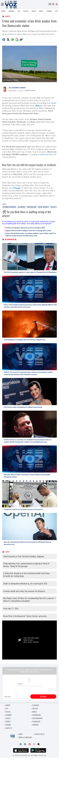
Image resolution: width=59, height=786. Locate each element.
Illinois (21, 207)
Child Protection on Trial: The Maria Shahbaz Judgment (23, 557)
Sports (8, 722)
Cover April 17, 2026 (10, 609)
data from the (46, 154)
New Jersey (43, 207)
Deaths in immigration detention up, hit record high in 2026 (25, 228)
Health (34, 11)
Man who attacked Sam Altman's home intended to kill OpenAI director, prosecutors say (27, 543)
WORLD (41, 11)
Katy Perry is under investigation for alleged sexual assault (23, 407)
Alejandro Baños (17, 88)
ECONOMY (49, 11)
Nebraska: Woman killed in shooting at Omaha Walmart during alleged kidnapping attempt (27, 476)
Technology (36, 722)
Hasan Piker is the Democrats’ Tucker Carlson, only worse (25, 616)
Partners (35, 725)
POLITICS (25, 11)
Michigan (31, 207)
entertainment (37, 719)
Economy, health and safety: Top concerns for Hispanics (24, 591)
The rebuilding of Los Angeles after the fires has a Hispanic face (24, 340)
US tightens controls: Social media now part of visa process (23, 509)
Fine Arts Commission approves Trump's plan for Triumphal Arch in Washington (30, 272)
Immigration (36, 715)
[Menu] (2, 4)
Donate (3, 11)
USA (19, 11)
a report (52, 103)
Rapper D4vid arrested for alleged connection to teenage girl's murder (28, 230)
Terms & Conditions (25, 738)
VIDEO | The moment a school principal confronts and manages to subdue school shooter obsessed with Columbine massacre (28, 373)
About (21, 734)
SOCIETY (8, 719)
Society (7, 17)
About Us (9, 728)
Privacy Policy (39, 734)
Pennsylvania (9, 207)
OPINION (8, 725)
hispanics (12, 11)
